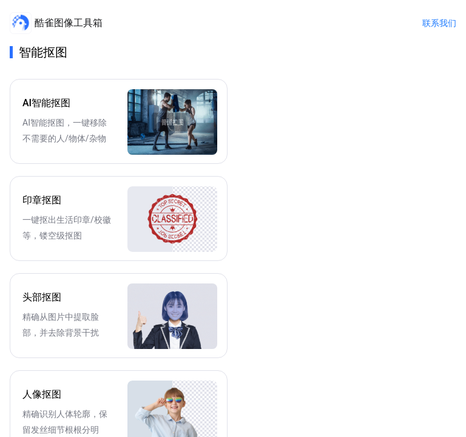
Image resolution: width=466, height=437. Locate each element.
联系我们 (439, 23)
